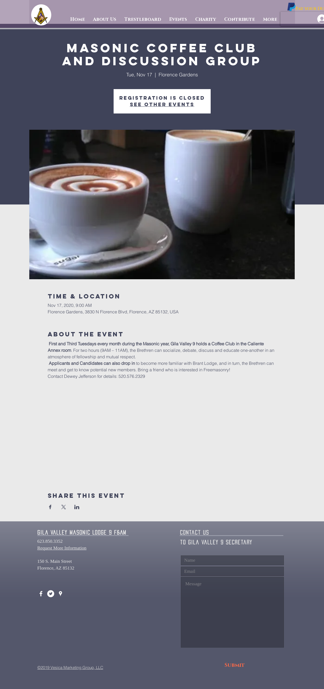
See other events (162, 104)
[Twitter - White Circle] (50, 593)
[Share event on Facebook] (50, 507)
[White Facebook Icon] (40, 593)
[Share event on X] (63, 507)
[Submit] (234, 665)
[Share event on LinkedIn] (76, 507)
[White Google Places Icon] (60, 593)
